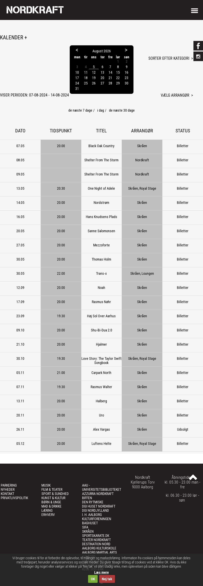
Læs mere (101, 572)
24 (77, 83)
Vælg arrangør (175, 95)
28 (110, 83)
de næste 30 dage (122, 110)
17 (77, 78)
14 (110, 72)
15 (118, 72)
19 (94, 78)
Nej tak (107, 579)
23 (126, 78)
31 (77, 88)
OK (93, 579)
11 (86, 72)
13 (102, 72)
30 (126, 83)
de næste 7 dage (80, 110)
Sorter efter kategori (168, 58)
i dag (100, 110)
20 (102, 78)
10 (77, 72)
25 (86, 83)
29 (118, 83)
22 (118, 78)
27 (102, 83)
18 (86, 78)
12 (94, 72)
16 (126, 72)
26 (94, 83)
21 (110, 78)
